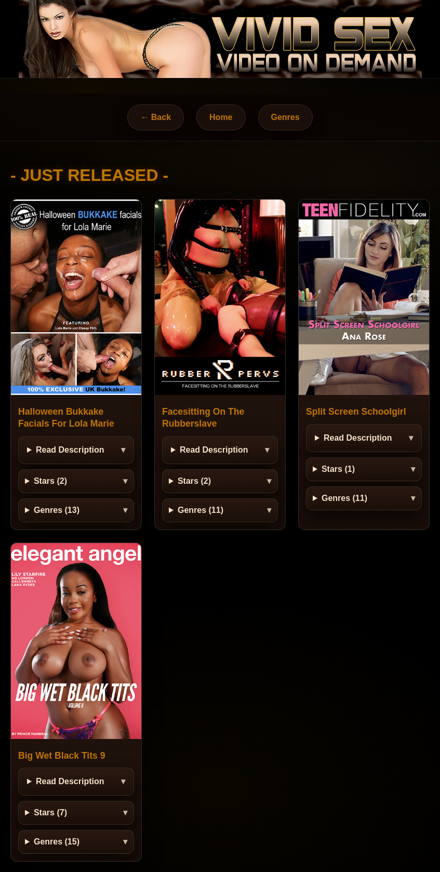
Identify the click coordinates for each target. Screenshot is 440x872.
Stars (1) (338, 469)
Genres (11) (200, 510)
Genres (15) (56, 841)
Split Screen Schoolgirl (356, 411)
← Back (155, 117)
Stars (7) (50, 812)
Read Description (70, 449)
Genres (285, 117)
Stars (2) (50, 481)
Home (220, 117)
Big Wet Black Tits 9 (61, 755)
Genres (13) (56, 510)
